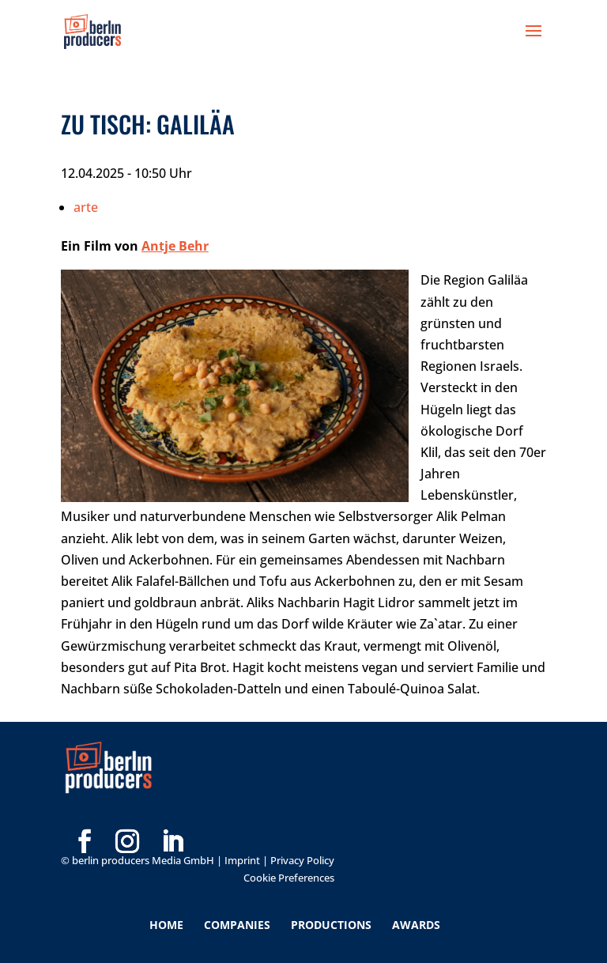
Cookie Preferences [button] (288, 877)
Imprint (242, 860)
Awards (416, 924)
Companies (237, 924)
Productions (331, 924)
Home (166, 924)
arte (86, 207)
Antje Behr (175, 246)
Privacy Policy (302, 860)
